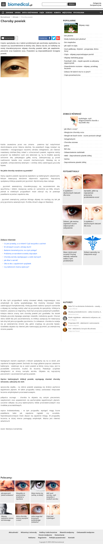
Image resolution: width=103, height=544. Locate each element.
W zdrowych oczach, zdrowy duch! (17, 247)
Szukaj (72, 4)
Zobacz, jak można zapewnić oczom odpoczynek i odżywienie (70, 224)
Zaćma (66, 159)
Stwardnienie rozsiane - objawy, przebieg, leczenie (81, 67)
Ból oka (67, 149)
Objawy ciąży (84, 25)
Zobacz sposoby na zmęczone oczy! (92, 253)
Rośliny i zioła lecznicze (48, 532)
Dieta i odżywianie (30, 12)
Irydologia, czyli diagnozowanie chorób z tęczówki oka (89, 120)
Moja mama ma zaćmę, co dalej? (37, 494)
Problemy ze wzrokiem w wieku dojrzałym (20, 253)
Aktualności (13, 532)
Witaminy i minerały (29, 532)
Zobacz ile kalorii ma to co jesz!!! (77, 72)
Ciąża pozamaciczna (72, 75)
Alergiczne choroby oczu (74, 132)
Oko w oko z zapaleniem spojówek (17, 263)
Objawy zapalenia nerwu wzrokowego (7, 518)
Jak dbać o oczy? (70, 129)
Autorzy (68, 302)
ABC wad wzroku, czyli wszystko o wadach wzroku (52, 496)
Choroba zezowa (71, 142)
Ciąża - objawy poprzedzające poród (79, 54)
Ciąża (41, 12)
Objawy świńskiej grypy (73, 58)
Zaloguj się (97, 3)
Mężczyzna (67, 12)
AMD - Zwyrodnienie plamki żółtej (78, 155)
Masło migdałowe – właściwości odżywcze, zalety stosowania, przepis (85, 317)
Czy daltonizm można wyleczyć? (16, 267)
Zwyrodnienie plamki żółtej (75, 162)
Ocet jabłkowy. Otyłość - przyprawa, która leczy (81, 50)
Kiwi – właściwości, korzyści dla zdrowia (82, 329)
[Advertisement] (30, 29)
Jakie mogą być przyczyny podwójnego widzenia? (36, 519)
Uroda (17, 12)
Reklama (31, 538)
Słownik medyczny (67, 532)
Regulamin (42, 538)
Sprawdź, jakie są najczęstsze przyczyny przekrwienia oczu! (91, 194)
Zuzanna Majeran (73, 325)
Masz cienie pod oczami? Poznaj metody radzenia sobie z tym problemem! (70, 256)
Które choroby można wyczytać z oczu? (22, 518)
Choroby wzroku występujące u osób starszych (22, 257)
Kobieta (57, 12)
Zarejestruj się (95, 5)
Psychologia (78, 12)
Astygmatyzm (69, 139)
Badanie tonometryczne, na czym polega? (20, 250)
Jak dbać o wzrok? (11, 260)
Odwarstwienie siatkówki (74, 152)
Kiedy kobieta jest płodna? (75, 39)
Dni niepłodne (70, 42)
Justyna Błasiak (72, 309)
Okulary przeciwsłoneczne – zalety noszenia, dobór (85, 312)
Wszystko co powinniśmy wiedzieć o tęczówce (20, 496)
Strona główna (3, 12)
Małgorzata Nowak (74, 331)
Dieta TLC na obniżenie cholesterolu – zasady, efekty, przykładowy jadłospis (85, 306)
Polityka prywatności (57, 538)
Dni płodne (68, 36)
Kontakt (71, 538)
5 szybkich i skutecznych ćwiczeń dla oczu (71, 193)
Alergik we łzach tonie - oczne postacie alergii (82, 135)
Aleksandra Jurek (73, 314)
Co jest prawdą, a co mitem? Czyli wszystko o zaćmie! (25, 243)
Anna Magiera (72, 320)
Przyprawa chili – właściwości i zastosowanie (83, 323)
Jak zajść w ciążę (70, 46)
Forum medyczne (45, 535)
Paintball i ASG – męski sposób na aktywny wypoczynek (81, 62)
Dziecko (49, 12)
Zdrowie (9, 12)
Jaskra (66, 145)
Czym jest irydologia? (51, 517)
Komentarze (9, 38)
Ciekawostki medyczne (85, 532)
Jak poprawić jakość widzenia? (7, 494)
